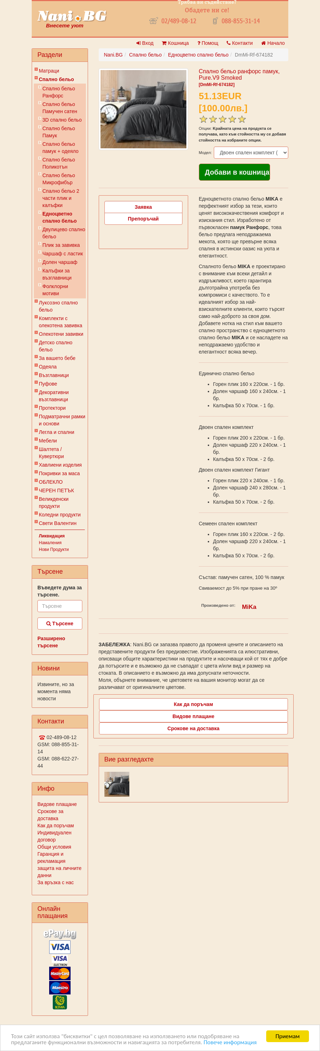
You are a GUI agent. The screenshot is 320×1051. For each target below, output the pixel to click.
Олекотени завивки (61, 334)
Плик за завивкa (61, 245)
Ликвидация (52, 536)
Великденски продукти (53, 502)
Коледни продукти (60, 514)
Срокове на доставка (193, 728)
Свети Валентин (58, 523)
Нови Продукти (54, 549)
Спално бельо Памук (58, 132)
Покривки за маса (59, 473)
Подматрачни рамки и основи (62, 420)
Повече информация (230, 1042)
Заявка (143, 207)
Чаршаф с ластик (62, 253)
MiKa (249, 607)
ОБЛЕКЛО (51, 482)
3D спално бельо (62, 120)
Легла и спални (56, 432)
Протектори (52, 408)
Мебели (48, 441)
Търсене (59, 623)
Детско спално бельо (55, 346)
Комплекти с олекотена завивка (60, 321)
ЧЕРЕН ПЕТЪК (56, 490)
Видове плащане (57, 804)
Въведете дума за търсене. (59, 591)
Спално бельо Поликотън (58, 163)
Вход (145, 43)
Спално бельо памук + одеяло (60, 147)
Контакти (240, 43)
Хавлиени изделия (60, 465)
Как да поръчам (55, 825)
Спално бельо (56, 79)
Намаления (50, 542)
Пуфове (48, 384)
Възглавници (54, 375)
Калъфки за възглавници (57, 274)
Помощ (207, 43)
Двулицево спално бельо (63, 233)
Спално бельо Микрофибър (58, 178)
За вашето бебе (57, 358)
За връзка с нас (55, 882)
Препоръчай (143, 219)
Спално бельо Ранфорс (58, 92)
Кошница (175, 43)
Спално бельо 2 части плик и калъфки (60, 198)
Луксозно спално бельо (58, 306)
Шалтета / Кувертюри (51, 452)
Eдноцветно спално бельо (59, 217)
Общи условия (54, 847)
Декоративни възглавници (54, 395)
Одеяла (48, 367)
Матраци (49, 71)
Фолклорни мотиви (55, 289)
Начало (273, 43)
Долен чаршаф (59, 262)
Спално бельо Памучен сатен (59, 107)
